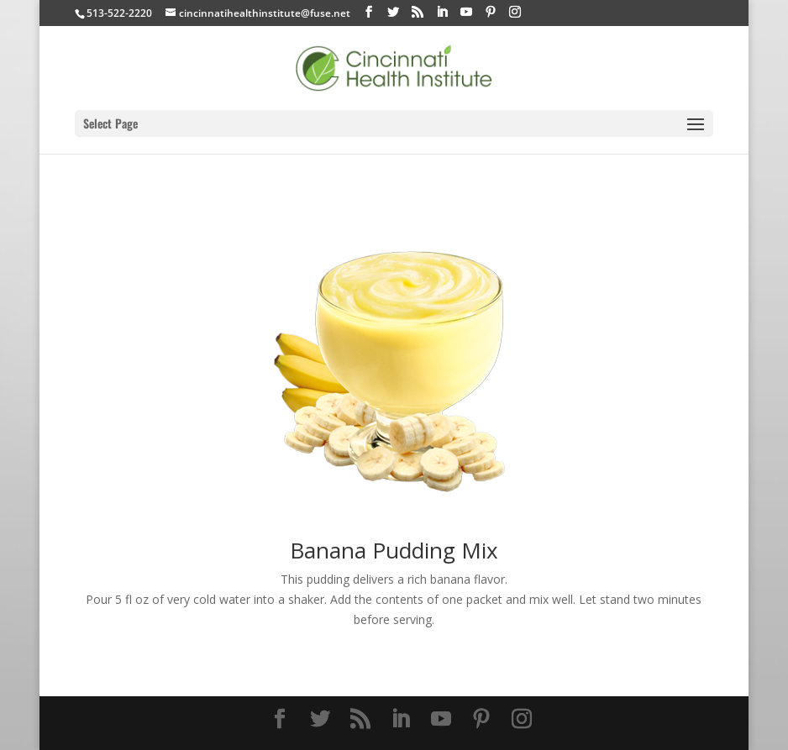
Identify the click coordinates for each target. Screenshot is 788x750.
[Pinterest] (490, 12)
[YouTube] (466, 12)
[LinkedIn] (442, 12)
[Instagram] (515, 12)
